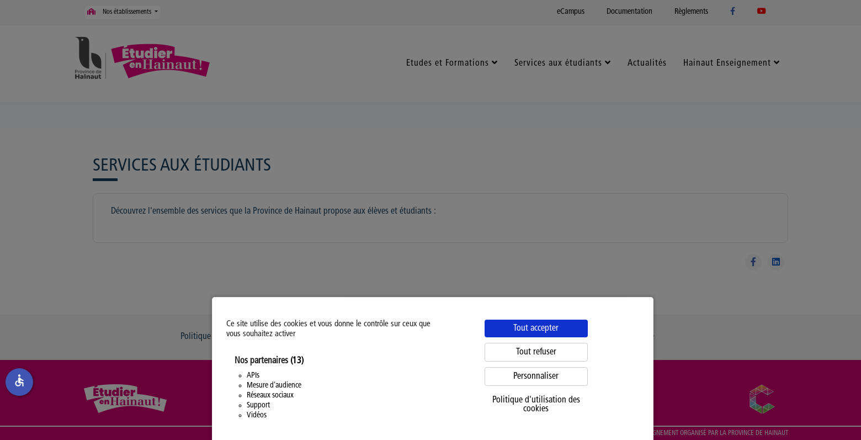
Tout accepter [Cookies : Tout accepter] (536, 328)
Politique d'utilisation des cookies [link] (536, 405)
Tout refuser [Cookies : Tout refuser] (536, 352)
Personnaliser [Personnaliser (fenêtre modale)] (536, 376)
